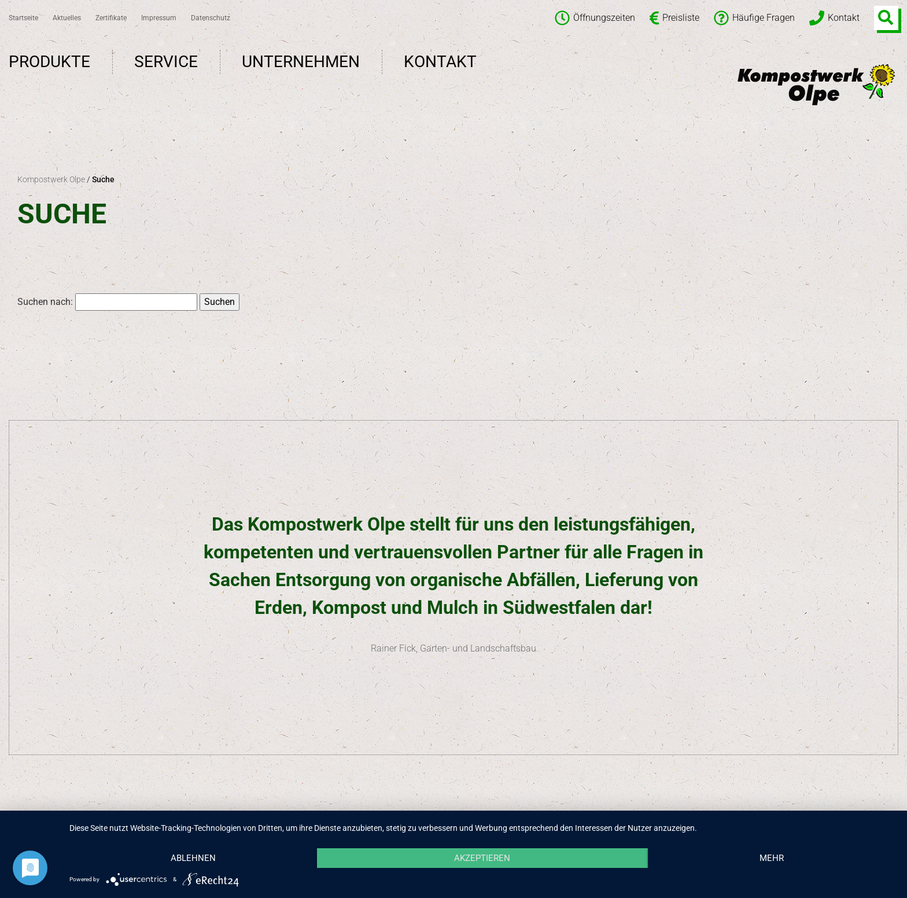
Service (166, 61)
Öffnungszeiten (595, 17)
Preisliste (674, 17)
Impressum (158, 18)
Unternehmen (301, 61)
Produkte (49, 61)
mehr (771, 858)
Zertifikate (111, 18)
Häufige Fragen (754, 17)
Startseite (23, 18)
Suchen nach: (45, 301)
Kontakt (834, 17)
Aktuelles (67, 18)
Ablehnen (193, 858)
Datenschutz (210, 18)
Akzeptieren (482, 858)
